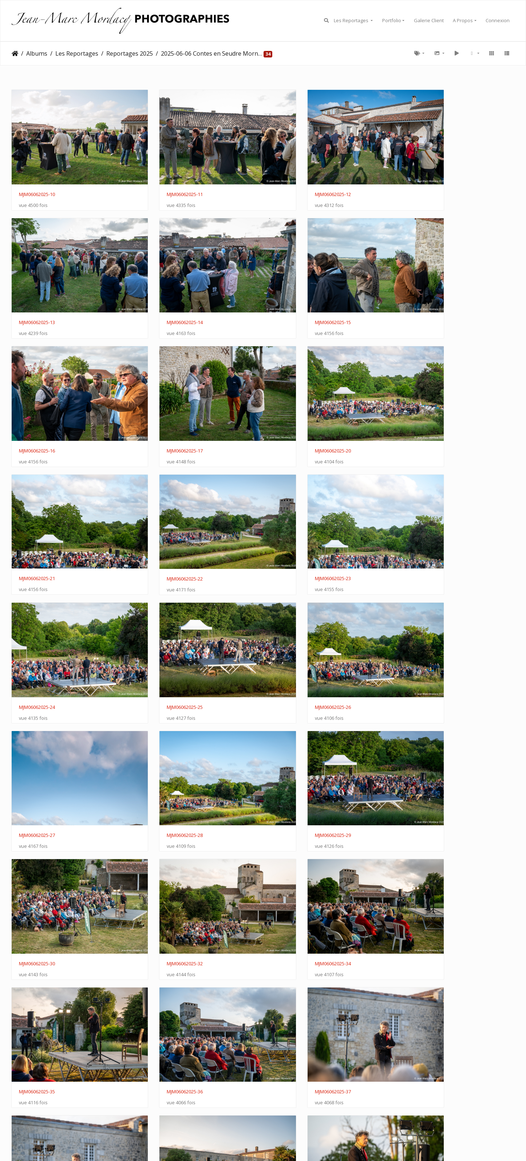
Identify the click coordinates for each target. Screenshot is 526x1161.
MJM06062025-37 (423, 755)
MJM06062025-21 (165, 410)
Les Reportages (351, 20)
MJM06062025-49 (37, 1099)
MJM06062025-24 (37, 525)
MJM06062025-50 (165, 1099)
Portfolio (391, 20)
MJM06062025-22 (294, 411)
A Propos (463, 20)
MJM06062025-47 (423, 985)
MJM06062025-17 (423, 296)
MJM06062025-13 (423, 181)
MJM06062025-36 (294, 755)
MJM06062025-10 (37, 181)
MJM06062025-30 (294, 640)
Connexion (498, 20)
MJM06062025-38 (37, 870)
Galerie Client (429, 20)
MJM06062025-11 (165, 181)
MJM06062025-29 (165, 640)
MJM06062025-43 (37, 985)
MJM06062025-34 (37, 755)
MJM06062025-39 (165, 870)
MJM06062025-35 (165, 755)
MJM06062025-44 (165, 985)
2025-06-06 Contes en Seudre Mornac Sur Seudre (211, 53)
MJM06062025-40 (294, 870)
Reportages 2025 (129, 53)
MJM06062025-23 (423, 410)
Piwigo (278, 1133)
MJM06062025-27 (423, 525)
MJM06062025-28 (37, 640)
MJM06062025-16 (294, 296)
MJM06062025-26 (294, 525)
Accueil (15, 53)
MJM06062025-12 (294, 181)
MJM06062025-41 (423, 870)
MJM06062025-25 (165, 525)
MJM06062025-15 (165, 296)
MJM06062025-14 (37, 296)
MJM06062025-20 (37, 411)
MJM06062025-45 (294, 985)
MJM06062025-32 (423, 640)
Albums (36, 53)
